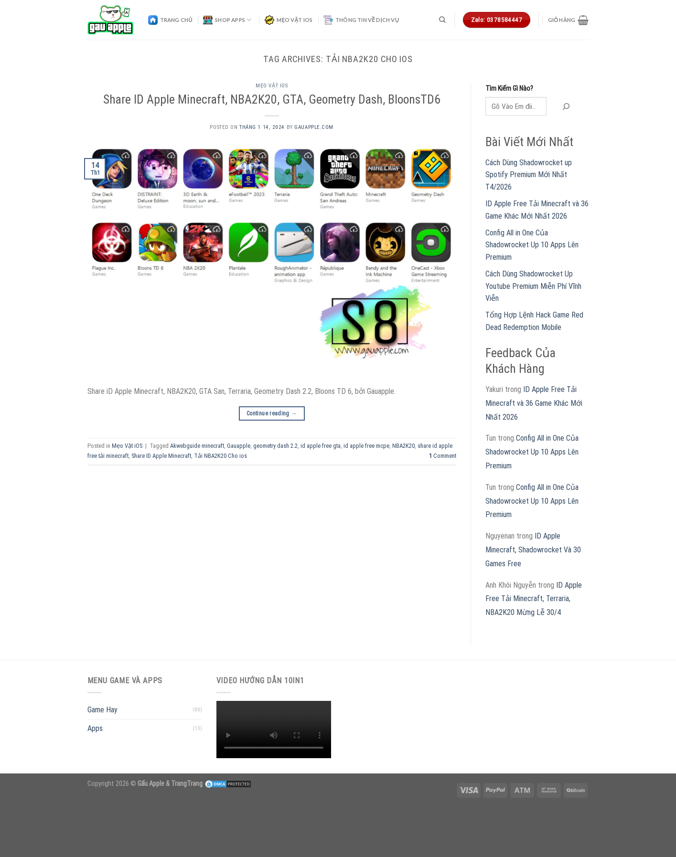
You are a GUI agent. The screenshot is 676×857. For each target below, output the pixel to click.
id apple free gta (320, 445)
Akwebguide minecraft (197, 445)
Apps (95, 728)
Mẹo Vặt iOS (289, 20)
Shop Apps (227, 20)
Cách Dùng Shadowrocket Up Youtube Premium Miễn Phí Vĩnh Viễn (533, 286)
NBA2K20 (403, 445)
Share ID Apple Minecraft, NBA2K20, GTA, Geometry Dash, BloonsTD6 (271, 99)
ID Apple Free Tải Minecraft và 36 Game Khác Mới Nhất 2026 (533, 403)
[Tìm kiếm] (442, 19)
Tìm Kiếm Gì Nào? (509, 89)
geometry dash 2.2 (275, 445)
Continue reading (272, 413)
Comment (442, 455)
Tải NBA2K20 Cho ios (220, 455)
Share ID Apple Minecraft (161, 455)
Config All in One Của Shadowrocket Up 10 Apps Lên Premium (532, 245)
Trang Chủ (170, 20)
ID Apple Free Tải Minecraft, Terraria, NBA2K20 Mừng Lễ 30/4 (533, 599)
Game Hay (102, 709)
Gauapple (238, 445)
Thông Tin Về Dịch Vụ (361, 20)
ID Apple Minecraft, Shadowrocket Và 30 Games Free (533, 549)
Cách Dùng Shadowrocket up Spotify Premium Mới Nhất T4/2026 (528, 174)
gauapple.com (313, 127)
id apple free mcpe (366, 445)
